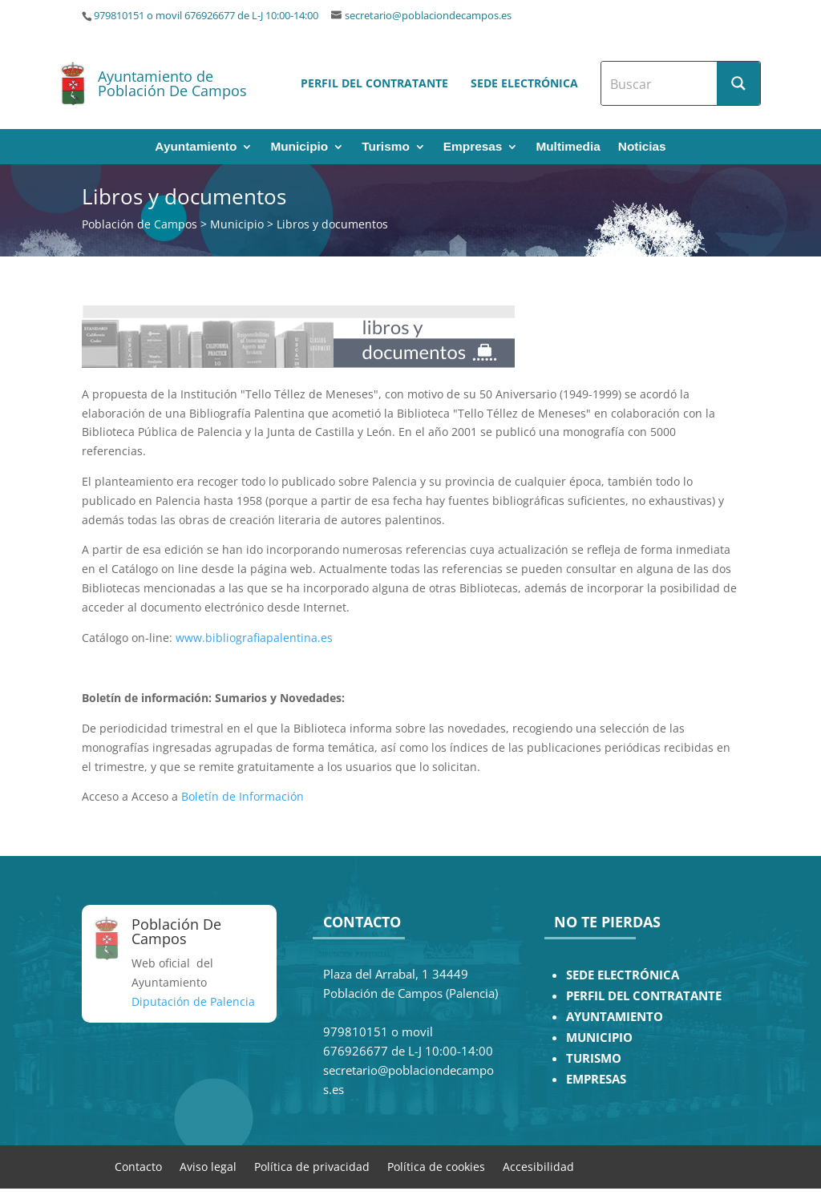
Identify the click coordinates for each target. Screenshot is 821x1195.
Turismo (386, 147)
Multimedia (568, 147)
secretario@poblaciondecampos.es (428, 15)
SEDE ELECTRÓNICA (622, 975)
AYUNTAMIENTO (614, 1016)
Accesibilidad (538, 1166)
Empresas (473, 147)
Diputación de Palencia (193, 1001)
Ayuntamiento (196, 147)
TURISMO (593, 1058)
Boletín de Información (242, 796)
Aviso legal (208, 1166)
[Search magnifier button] (738, 83)
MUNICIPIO (599, 1037)
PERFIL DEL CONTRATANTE (644, 995)
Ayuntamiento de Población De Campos (172, 83)
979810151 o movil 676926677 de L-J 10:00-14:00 (206, 15)
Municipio (299, 147)
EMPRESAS (596, 1079)
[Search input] (660, 83)
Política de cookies (436, 1166)
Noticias (642, 147)
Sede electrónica (524, 83)
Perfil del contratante (374, 83)
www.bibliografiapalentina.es (254, 637)
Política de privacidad (312, 1166)
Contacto (138, 1166)
